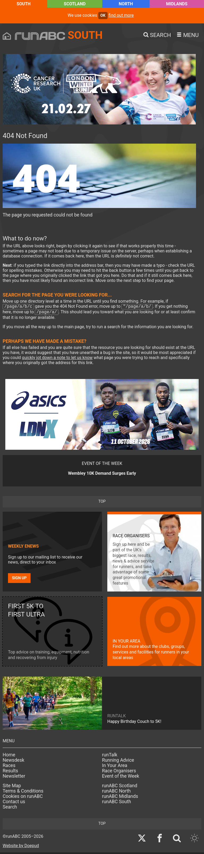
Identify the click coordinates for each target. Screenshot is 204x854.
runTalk (109, 756)
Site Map (12, 787)
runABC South (116, 803)
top (101, 503)
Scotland (75, 3)
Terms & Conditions (23, 792)
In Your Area (114, 767)
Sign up (19, 579)
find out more (121, 15)
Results (10, 772)
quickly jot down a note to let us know (57, 359)
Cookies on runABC (23, 798)
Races (9, 767)
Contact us (14, 803)
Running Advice (118, 761)
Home (9, 756)
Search (10, 808)
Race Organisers (119, 772)
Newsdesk (13, 761)
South (23, 3)
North (126, 3)
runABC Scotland (119, 787)
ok (102, 15)
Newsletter (14, 777)
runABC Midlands (120, 798)
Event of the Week (120, 777)
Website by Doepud (21, 847)
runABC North (116, 792)
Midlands (176, 3)
